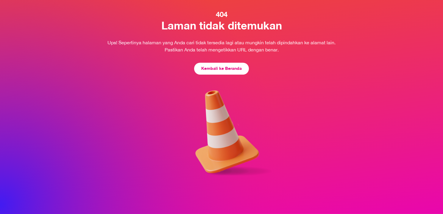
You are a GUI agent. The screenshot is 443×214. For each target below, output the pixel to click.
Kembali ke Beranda (221, 68)
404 (221, 14)
